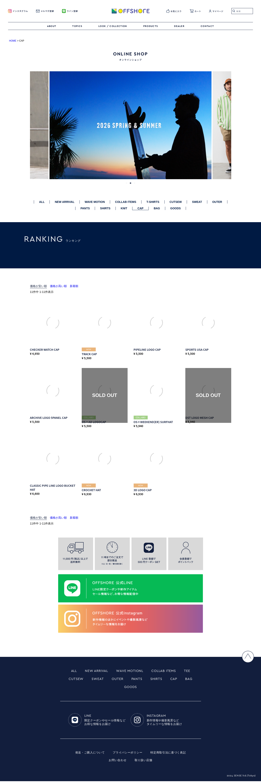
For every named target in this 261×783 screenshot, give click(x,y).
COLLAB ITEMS (125, 201)
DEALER (179, 26)
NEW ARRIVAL (64, 201)
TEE (190, 671)
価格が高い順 (58, 286)
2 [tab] (131, 183)
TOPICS (77, 26)
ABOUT (51, 26)
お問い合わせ (117, 762)
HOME (12, 40)
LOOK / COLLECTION (112, 26)
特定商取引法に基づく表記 (168, 754)
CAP (140, 208)
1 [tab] (127, 183)
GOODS (175, 208)
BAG (157, 208)
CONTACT (207, 26)
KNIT (124, 208)
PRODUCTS (150, 26)
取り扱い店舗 (143, 762)
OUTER (217, 201)
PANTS (85, 208)
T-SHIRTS (152, 201)
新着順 (74, 286)
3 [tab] (135, 183)
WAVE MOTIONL (129, 671)
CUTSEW (176, 201)
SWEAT (197, 201)
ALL (41, 201)
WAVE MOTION (95, 201)
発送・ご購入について (90, 754)
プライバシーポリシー (127, 754)
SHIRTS (105, 208)
